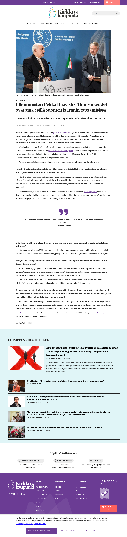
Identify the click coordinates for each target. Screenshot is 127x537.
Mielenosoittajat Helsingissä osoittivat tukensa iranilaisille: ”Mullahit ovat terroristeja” (65, 427)
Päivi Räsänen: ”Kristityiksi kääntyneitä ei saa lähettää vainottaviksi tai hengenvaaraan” (65, 381)
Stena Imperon (90, 191)
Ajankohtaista (42, 487)
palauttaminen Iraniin (62, 132)
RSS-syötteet (41, 510)
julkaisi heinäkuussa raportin (60, 151)
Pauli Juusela (35, 125)
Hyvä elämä (40, 491)
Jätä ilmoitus (64, 2)
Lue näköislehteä (48, 2)
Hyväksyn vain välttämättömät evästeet (80, 531)
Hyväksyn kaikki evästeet (41, 531)
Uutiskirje (97, 460)
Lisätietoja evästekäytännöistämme (31, 523)
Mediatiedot (80, 491)
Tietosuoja (80, 495)
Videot (38, 506)
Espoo (57, 491)
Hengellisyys (41, 499)
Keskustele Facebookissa (32, 460)
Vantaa (57, 499)
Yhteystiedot (81, 487)
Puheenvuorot (42, 495)
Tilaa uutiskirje (95, 2)
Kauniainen (59, 495)
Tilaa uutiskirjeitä (82, 499)
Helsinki (58, 487)
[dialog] (63, 525)
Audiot (38, 502)
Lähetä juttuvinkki (79, 2)
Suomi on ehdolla (27, 313)
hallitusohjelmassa (102, 313)
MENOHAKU (113, 2)
